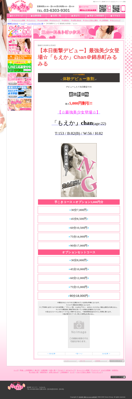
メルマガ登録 (43, 20)
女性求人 (66, 20)
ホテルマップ (55, 20)
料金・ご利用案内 (26, 370)
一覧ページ (78, 353)
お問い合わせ (77, 20)
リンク (72, 372)
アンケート (32, 20)
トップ (23, 23)
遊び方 (37, 370)
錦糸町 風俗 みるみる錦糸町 (88, 397)
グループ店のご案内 (91, 20)
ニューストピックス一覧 (35, 23)
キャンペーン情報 (19, 20)
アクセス (60, 370)
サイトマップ (116, 20)
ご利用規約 (104, 20)
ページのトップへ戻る (117, 361)
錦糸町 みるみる (13, 23)
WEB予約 (43, 372)
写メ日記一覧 (33, 372)
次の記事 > (106, 353)
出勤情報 (97, 361)
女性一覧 (82, 361)
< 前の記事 (51, 353)
